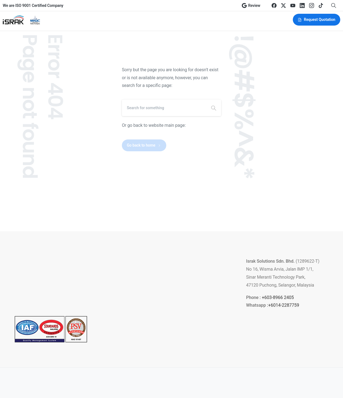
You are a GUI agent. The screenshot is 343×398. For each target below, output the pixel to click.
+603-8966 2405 (278, 297)
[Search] (164, 108)
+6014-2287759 (283, 305)
